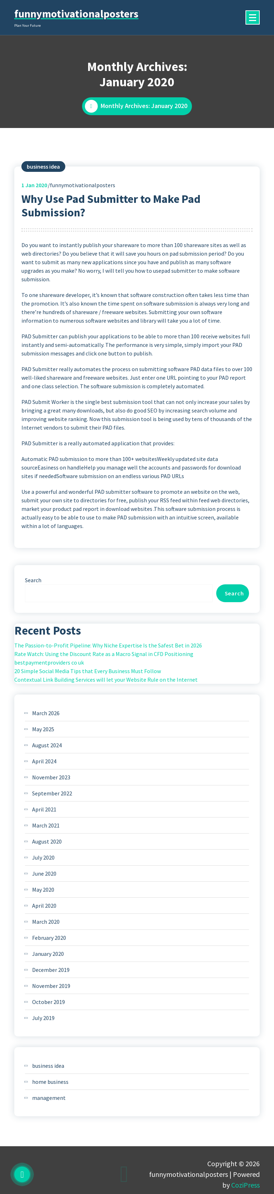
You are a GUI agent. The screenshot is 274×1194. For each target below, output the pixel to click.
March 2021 (46, 825)
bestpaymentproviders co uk (49, 662)
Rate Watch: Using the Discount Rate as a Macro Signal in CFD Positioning (103, 653)
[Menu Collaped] (252, 17)
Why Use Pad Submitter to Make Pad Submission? (111, 206)
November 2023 (51, 777)
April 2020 (44, 905)
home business (50, 1081)
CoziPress (245, 1184)
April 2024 (44, 761)
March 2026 (46, 713)
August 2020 (47, 841)
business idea (43, 166)
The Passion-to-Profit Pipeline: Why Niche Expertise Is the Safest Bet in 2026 (108, 645)
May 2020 (43, 889)
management (49, 1097)
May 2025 (43, 729)
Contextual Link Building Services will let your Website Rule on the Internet (106, 679)
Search (33, 580)
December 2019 (51, 969)
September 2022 (52, 793)
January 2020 (48, 953)
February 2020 (49, 937)
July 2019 (43, 1017)
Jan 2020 (34, 185)
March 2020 (46, 921)
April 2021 (44, 809)
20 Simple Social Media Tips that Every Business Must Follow (87, 671)
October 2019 (48, 1001)
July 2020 (43, 857)
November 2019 (51, 985)
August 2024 (47, 745)
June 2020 (44, 873)
